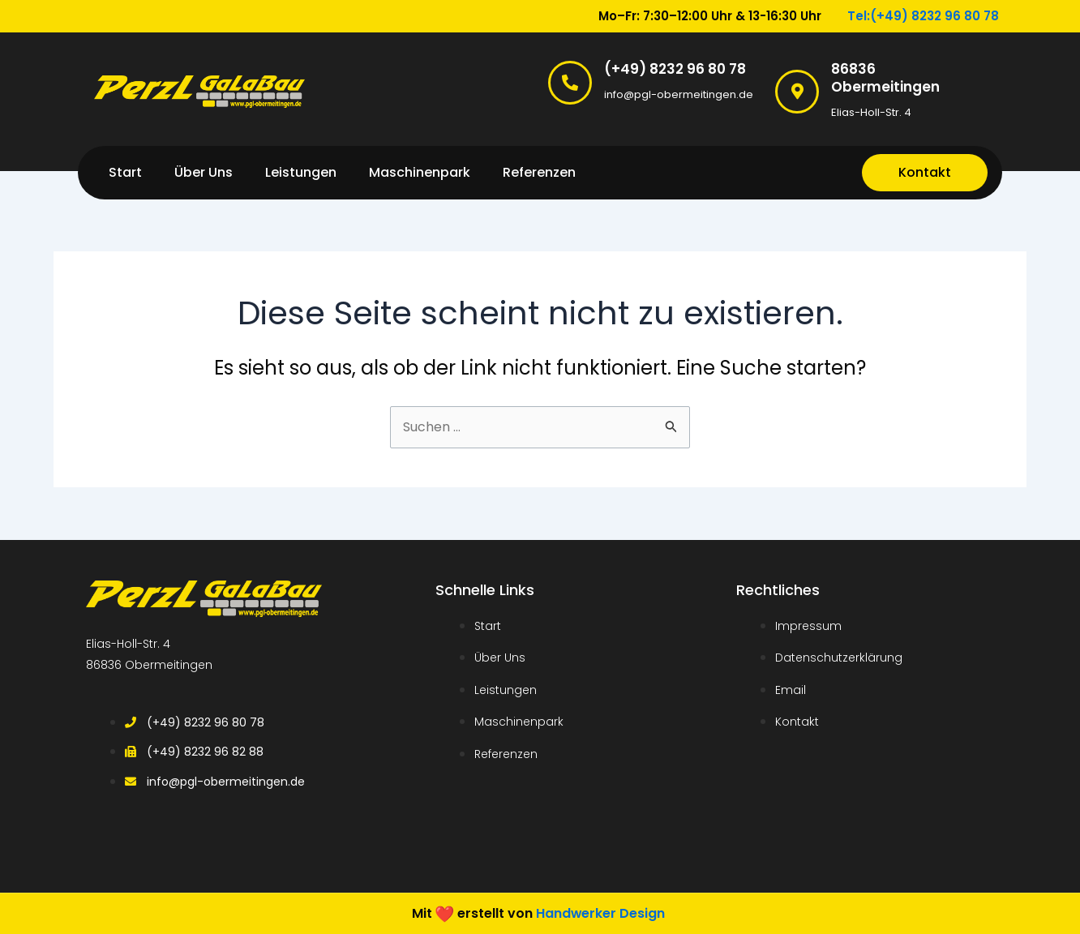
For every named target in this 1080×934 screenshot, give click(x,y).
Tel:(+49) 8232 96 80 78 (923, 15)
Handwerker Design (601, 912)
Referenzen (539, 172)
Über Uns (203, 172)
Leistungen (300, 172)
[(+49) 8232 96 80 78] (570, 83)
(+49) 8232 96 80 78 (675, 69)
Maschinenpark (419, 172)
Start (125, 172)
